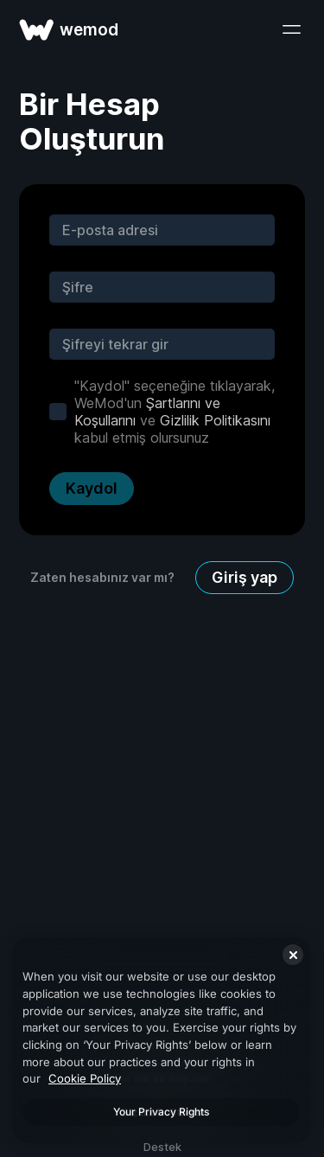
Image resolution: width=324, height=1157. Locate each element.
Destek (162, 1147)
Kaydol (92, 488)
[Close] (293, 954)
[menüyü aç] (291, 29)
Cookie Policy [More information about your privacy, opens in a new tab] (84, 1078)
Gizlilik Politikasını (215, 420)
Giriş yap (244, 577)
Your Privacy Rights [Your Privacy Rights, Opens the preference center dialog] (161, 1111)
